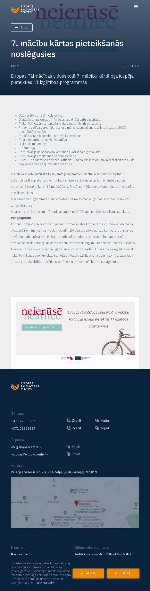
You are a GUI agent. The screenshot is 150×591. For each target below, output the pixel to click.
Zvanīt (76, 420)
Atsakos (88, 573)
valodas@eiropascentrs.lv (29, 454)
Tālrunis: (18, 413)
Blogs (22, 27)
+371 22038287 (23, 421)
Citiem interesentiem (92, 547)
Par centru (19, 554)
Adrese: (17, 465)
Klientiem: (19, 547)
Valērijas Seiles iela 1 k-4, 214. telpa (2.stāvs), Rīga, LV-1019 (54, 472)
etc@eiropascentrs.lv (26, 447)
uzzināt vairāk (46, 583)
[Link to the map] (75, 526)
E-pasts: (18, 439)
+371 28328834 (23, 428)
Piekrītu (123, 573)
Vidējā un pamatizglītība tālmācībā (103, 554)
